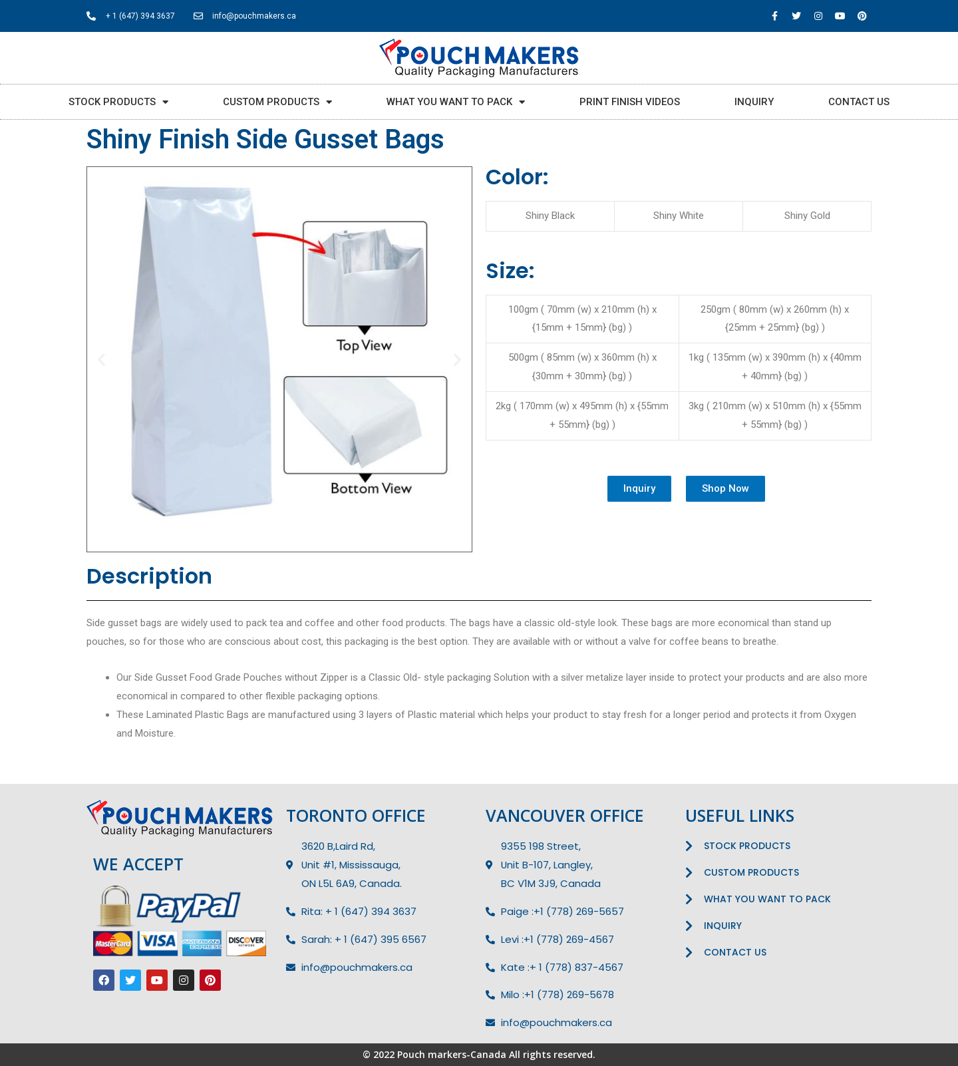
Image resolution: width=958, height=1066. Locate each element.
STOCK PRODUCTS (118, 102)
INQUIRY (754, 102)
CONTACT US (858, 102)
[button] (639, 488)
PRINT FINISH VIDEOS (629, 102)
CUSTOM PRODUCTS (277, 102)
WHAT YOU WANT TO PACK (456, 102)
